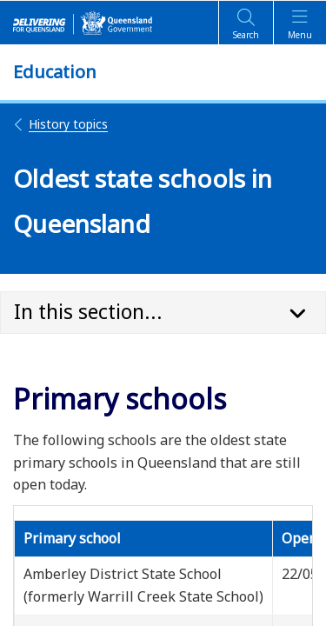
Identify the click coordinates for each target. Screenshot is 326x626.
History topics (60, 124)
